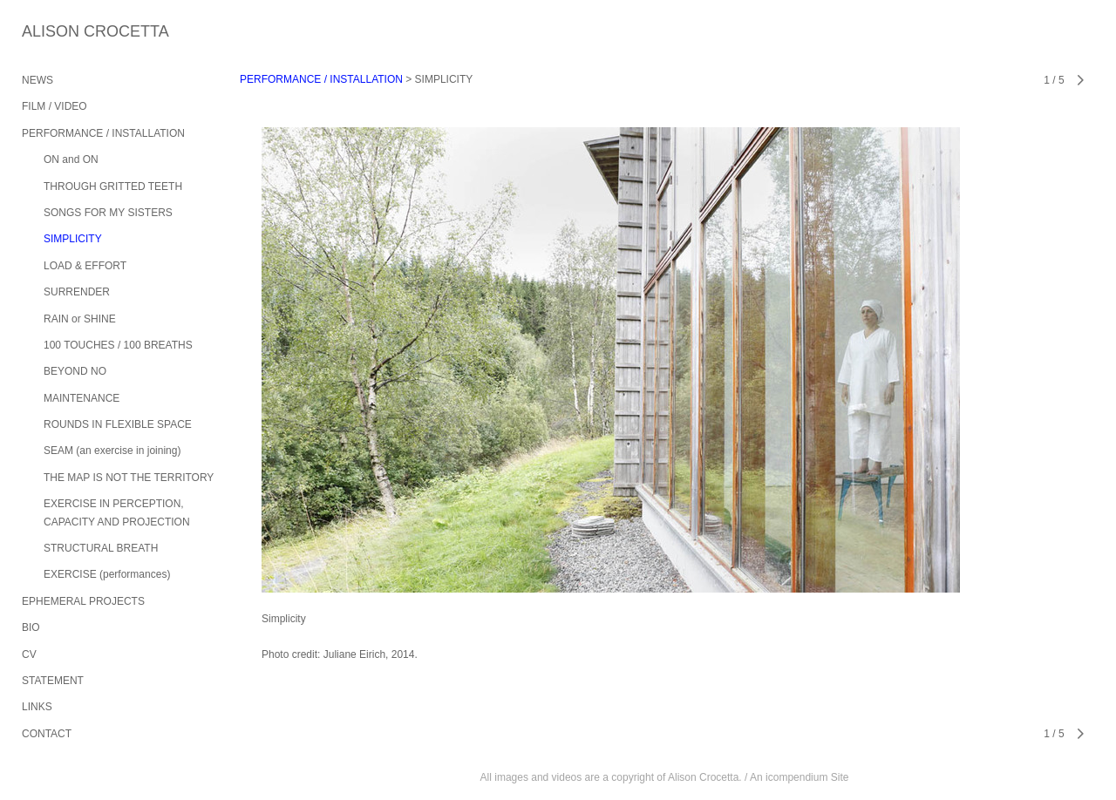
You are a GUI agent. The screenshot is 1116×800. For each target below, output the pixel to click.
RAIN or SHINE (80, 319)
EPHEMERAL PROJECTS (83, 601)
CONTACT (46, 734)
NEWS (37, 80)
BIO (31, 627)
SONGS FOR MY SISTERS (108, 213)
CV (29, 654)
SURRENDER (77, 292)
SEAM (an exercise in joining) (112, 450)
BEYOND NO (75, 371)
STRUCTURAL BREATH (101, 548)
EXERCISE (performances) (107, 574)
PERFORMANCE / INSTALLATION (103, 133)
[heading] (65, 32)
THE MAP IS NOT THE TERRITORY (129, 477)
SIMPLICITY (73, 239)
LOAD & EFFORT (85, 266)
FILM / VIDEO (54, 106)
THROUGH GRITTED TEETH (113, 186)
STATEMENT (53, 681)
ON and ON (71, 159)
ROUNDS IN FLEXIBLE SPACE (118, 424)
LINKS (37, 707)
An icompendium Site (799, 777)
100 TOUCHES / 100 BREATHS (118, 345)
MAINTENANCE (81, 398)
